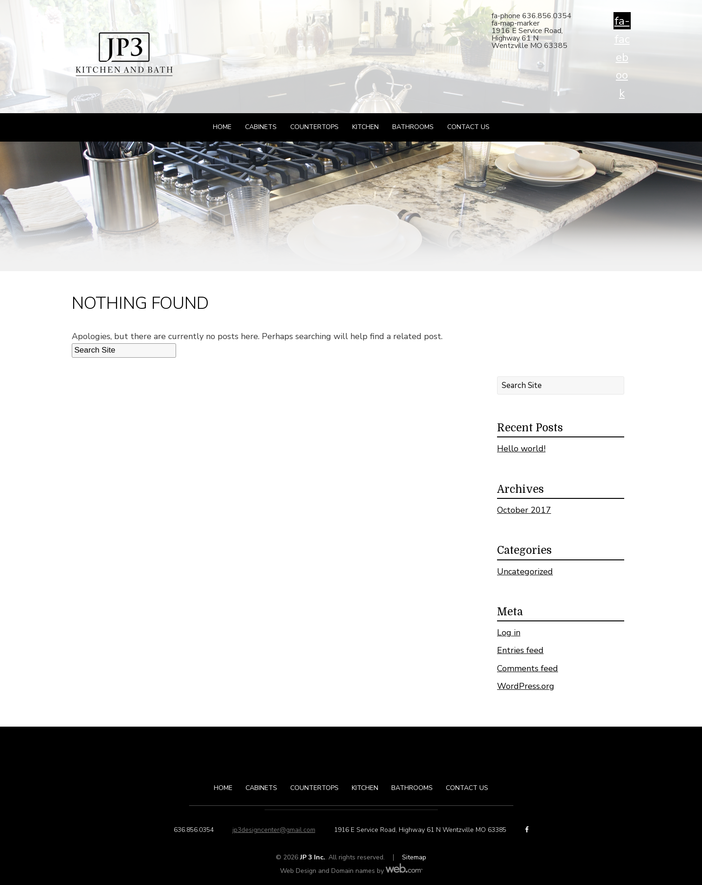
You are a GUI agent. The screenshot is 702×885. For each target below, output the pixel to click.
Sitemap (414, 857)
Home (222, 127)
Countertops (314, 127)
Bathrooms (413, 127)
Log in (508, 632)
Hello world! (521, 448)
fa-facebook (622, 21)
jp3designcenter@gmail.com (273, 829)
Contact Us (468, 127)
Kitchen (365, 127)
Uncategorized (525, 571)
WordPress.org (525, 686)
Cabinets (261, 127)
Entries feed (520, 650)
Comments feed (527, 668)
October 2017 (524, 510)
